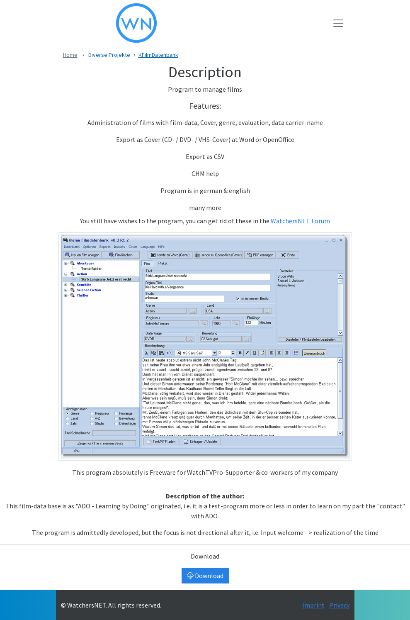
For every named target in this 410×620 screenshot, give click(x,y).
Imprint (313, 605)
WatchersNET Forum (300, 221)
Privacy (339, 605)
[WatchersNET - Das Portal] (197, 23)
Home (70, 55)
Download (205, 575)
